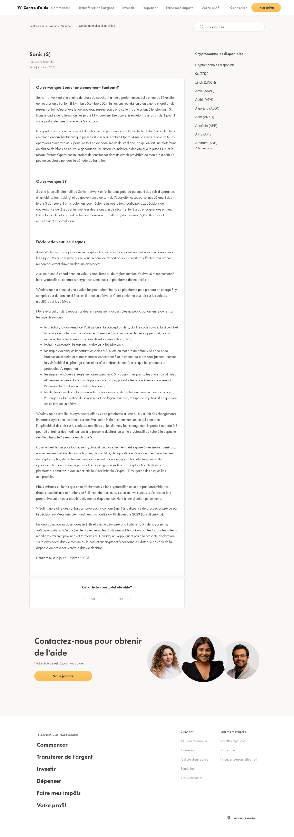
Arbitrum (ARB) (206, 143)
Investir (53, 26)
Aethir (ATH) (204, 99)
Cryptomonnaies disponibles (97, 25)
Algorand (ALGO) (207, 108)
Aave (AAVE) (204, 91)
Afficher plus (203, 148)
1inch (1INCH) (205, 82)
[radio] (93, 599)
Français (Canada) (244, 818)
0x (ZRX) (201, 73)
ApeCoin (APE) (206, 126)
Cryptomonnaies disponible (215, 65)
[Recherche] (229, 27)
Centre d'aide (37, 26)
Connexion (238, 7)
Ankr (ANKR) (204, 117)
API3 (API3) (203, 134)
